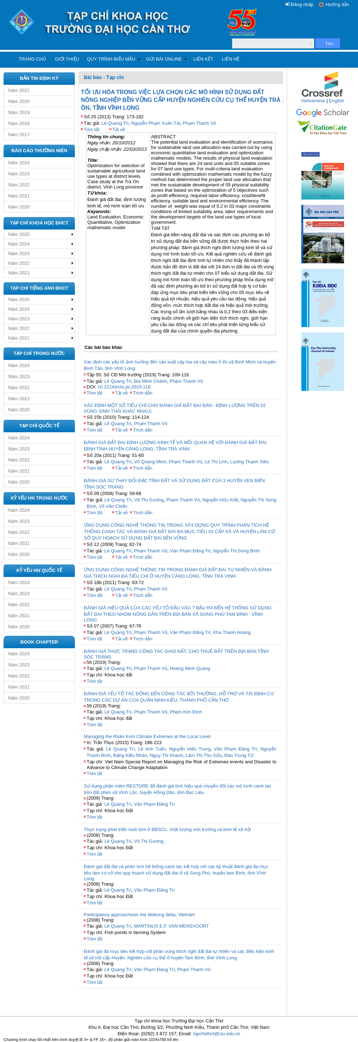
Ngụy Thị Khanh (166, 755)
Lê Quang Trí (115, 123)
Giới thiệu (67, 59)
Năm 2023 (19, 173)
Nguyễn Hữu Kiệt (220, 499)
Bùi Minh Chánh (150, 381)
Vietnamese (313, 100)
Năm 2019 (19, 112)
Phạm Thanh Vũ (199, 123)
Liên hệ (230, 59)
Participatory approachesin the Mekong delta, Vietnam (139, 914)
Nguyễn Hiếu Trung (189, 749)
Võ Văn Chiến (113, 506)
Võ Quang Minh (150, 461)
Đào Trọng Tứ (239, 755)
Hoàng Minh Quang (190, 668)
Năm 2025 (19, 234)
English (336, 100)
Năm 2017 (19, 134)
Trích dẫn (142, 393)
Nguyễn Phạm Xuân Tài (155, 123)
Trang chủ (32, 59)
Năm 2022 (19, 184)
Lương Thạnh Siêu (249, 461)
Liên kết (203, 59)
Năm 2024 (19, 162)
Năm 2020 (19, 101)
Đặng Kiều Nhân (130, 755)
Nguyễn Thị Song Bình (236, 550)
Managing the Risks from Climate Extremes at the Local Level (147, 736)
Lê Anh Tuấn (151, 749)
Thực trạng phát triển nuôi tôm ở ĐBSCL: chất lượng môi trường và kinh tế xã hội (167, 829)
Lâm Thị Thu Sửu (204, 755)
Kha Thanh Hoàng (232, 632)
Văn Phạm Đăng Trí (190, 550)
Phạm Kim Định (186, 712)
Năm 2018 (19, 123)
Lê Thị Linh (216, 461)
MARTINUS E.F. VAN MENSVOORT (171, 926)
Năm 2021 (19, 90)
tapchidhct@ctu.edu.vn (216, 1033)
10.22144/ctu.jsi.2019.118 (123, 387)
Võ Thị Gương (149, 499)
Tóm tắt (91, 129)
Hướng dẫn (337, 4)
